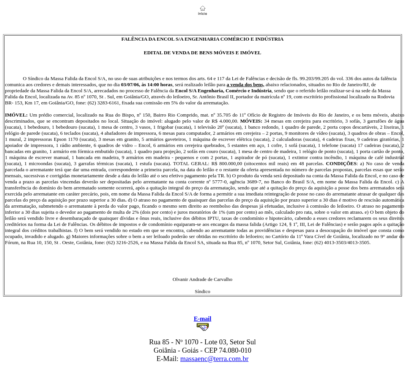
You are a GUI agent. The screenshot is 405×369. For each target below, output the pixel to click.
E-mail (202, 318)
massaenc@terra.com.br (214, 359)
